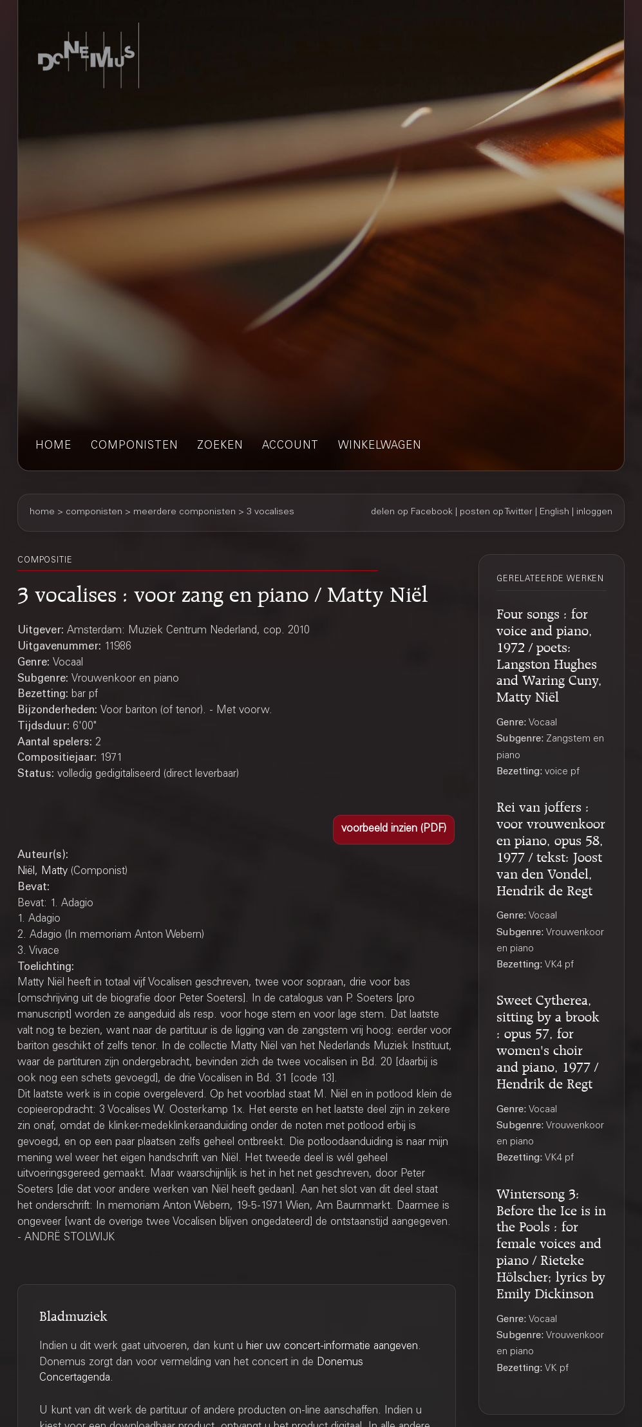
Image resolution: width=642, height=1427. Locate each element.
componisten (134, 446)
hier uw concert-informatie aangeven (332, 1346)
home (53, 446)
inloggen (594, 512)
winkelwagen (379, 446)
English (554, 512)
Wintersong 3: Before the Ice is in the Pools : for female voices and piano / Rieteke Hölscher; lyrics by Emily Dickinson (551, 1241)
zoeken (220, 446)
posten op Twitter (496, 512)
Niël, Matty (42, 871)
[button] (394, 829)
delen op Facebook (412, 512)
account (290, 446)
